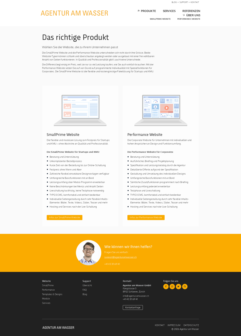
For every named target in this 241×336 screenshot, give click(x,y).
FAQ (85, 289)
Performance (48, 289)
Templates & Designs (52, 294)
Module (46, 298)
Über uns (189, 13)
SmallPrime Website (158, 17)
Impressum (174, 325)
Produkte (123, 13)
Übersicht (87, 285)
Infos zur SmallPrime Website (64, 217)
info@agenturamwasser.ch (136, 296)
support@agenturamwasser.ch (120, 257)
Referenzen (169, 13)
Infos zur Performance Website (146, 217)
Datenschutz (191, 325)
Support (184, 2)
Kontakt (195, 2)
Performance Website (187, 17)
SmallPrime (47, 285)
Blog (174, 2)
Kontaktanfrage (132, 307)
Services (146, 13)
